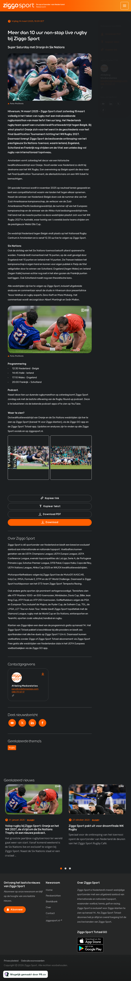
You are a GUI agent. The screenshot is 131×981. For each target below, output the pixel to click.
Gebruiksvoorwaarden (33, 960)
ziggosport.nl (53, 920)
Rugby (12, 747)
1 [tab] (61, 871)
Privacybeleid (11, 960)
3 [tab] (70, 871)
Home (49, 889)
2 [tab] (65, 871)
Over (48, 907)
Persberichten (53, 895)
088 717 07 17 (18, 691)
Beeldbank (51, 901)
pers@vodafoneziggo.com (25, 689)
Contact (50, 913)
